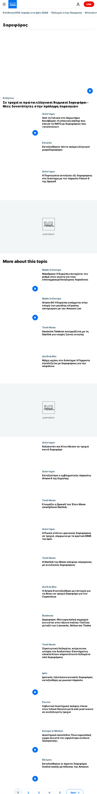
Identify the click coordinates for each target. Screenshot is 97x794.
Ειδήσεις (8, 97)
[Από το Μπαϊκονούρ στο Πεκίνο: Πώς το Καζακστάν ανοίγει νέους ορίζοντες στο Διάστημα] (68, 455)
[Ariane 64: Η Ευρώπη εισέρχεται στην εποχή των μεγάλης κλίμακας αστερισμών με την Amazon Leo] (68, 311)
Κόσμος (47, 759)
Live (89, 4)
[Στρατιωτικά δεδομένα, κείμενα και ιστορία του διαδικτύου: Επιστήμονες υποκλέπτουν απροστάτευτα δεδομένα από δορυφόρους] (68, 657)
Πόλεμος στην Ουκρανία (66, 12)
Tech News (49, 327)
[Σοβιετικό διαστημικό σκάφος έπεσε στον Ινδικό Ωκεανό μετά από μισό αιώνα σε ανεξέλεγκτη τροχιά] (68, 715)
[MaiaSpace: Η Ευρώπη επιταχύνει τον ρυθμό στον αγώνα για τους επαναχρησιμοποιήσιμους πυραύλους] (68, 282)
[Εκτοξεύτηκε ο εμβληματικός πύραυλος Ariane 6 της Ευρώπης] (68, 484)
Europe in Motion (52, 730)
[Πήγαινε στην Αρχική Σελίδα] (12, 4)
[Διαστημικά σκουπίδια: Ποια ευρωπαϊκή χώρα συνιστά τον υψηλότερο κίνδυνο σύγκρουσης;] (68, 744)
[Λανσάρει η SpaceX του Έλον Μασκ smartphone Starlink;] (68, 513)
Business (47, 615)
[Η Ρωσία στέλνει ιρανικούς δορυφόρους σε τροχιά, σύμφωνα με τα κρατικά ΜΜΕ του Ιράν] (68, 542)
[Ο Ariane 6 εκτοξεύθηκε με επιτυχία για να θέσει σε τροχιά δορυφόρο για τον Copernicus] (68, 599)
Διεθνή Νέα (49, 356)
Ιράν (44, 673)
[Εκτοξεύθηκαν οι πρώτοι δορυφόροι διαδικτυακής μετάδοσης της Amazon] (68, 772)
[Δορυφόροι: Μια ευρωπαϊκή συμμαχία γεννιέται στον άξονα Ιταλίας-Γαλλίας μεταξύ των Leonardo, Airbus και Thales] (68, 628)
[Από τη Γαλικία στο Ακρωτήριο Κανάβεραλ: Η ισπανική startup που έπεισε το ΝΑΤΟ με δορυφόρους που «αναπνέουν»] (68, 126)
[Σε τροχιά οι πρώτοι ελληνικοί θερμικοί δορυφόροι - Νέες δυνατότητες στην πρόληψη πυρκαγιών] (48, 104)
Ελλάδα (47, 142)
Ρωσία (46, 702)
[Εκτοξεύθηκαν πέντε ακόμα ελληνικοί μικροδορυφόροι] (68, 155)
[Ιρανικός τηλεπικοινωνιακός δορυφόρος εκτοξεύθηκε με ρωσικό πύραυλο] (68, 686)
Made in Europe (51, 269)
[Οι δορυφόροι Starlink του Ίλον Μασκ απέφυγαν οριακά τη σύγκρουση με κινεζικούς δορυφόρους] (68, 571)
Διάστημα (48, 113)
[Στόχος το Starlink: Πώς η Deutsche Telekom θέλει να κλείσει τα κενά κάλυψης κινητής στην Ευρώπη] (68, 340)
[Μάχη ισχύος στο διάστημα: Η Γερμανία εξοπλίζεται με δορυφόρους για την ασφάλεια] (68, 369)
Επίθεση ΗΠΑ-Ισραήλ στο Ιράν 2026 (25, 12)
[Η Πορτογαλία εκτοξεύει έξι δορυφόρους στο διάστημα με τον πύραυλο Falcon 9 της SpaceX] (68, 184)
